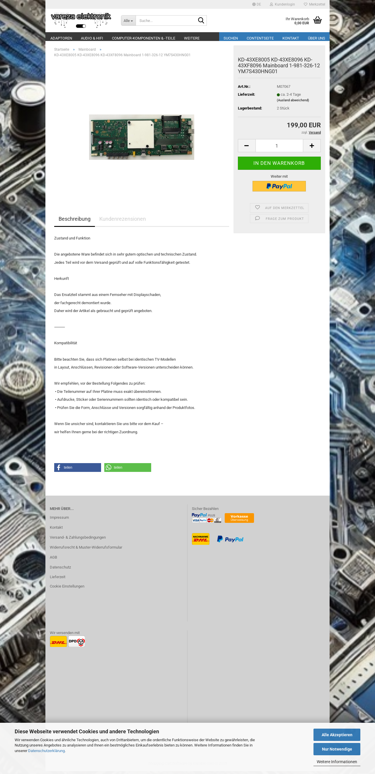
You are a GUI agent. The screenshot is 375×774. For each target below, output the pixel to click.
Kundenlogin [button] (282, 4)
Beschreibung (75, 222)
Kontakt (290, 38)
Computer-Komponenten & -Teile (143, 38)
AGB (53, 560)
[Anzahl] (279, 148)
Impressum (59, 520)
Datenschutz (60, 570)
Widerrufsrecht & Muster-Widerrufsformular (86, 550)
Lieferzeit (57, 580)
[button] (256, 4)
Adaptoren (61, 38)
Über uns (316, 38)
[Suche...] (128, 20)
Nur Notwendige (337, 749)
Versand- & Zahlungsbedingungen (78, 540)
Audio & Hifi (92, 38)
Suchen (231, 38)
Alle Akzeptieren (337, 734)
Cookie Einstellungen (67, 589)
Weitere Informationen (337, 761)
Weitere (192, 38)
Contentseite (260, 38)
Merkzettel (314, 4)
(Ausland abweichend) (293, 103)
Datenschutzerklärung (46, 751)
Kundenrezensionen (122, 222)
